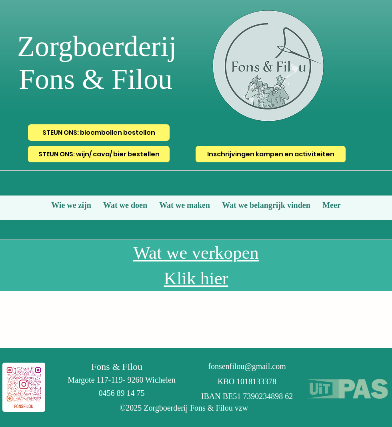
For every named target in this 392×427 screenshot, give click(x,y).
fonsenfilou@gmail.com (247, 366)
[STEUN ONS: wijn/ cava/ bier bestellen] (99, 154)
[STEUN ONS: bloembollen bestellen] (99, 132)
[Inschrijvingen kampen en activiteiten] (271, 154)
